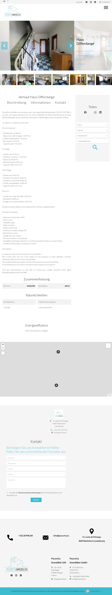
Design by (95, 591)
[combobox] (92, 125)
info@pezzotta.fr (60, 579)
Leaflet (109, 395)
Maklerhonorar (55, 591)
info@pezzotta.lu (60, 432)
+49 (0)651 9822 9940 (80, 576)
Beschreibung (16, 102)
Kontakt (60, 102)
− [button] (3, 348)
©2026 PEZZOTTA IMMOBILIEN (24, 591)
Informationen (41, 102)
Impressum (43, 591)
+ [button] (3, 344)
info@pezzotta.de (79, 579)
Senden (36, 500)
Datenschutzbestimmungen (29, 493)
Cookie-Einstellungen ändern (73, 591)
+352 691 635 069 (60, 430)
